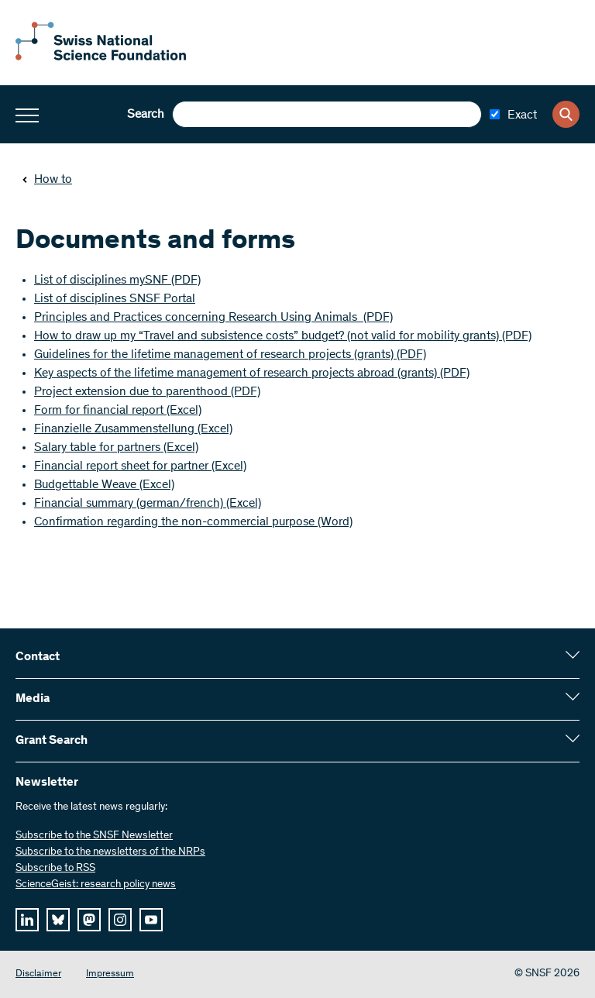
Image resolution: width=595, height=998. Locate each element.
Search (145, 114)
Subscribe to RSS (55, 868)
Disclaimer (38, 974)
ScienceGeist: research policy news (95, 884)
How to (47, 180)
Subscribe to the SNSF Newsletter (94, 836)
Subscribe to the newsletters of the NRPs (110, 852)
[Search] (566, 114)
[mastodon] (89, 919)
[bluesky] (58, 919)
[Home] (100, 57)
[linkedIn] (27, 919)
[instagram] (120, 919)
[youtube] (151, 919)
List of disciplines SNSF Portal (114, 299)
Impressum (110, 974)
